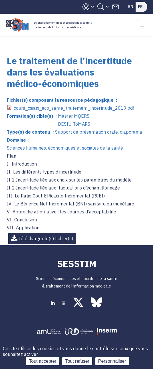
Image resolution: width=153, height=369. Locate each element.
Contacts (115, 6)
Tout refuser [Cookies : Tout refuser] (77, 361)
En (130, 6)
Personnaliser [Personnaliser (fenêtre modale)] (112, 361)
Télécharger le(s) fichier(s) (45, 238)
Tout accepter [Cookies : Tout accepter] (42, 361)
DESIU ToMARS (74, 124)
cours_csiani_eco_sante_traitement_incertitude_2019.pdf (74, 108)
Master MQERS (73, 116)
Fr (140, 6)
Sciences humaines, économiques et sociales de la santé (65, 148)
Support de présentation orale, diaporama (98, 132)
